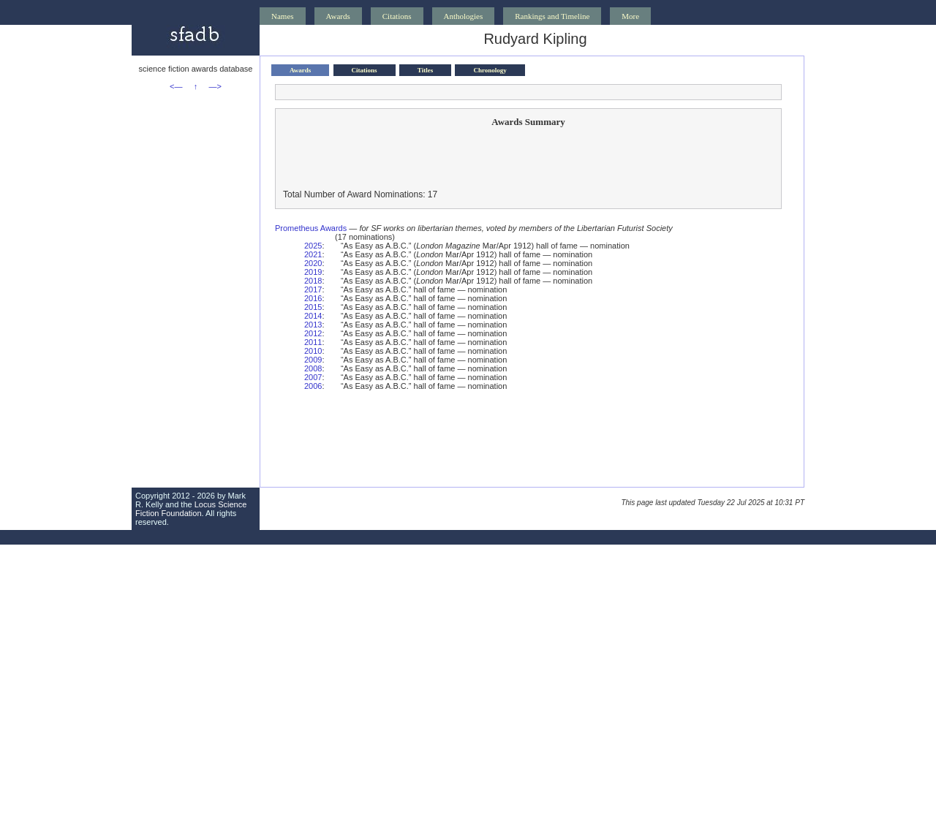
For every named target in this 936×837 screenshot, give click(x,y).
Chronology (489, 70)
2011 (313, 342)
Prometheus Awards (311, 228)
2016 (313, 298)
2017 (313, 289)
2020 (313, 263)
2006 (313, 386)
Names (282, 16)
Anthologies (463, 16)
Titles (425, 70)
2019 (313, 272)
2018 (313, 280)
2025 (313, 245)
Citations (397, 16)
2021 (313, 254)
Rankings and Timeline (552, 16)
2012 (313, 333)
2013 (313, 324)
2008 (313, 368)
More (630, 16)
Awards (338, 16)
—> (215, 86)
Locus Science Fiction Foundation (190, 509)
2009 (313, 359)
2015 (313, 307)
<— (176, 86)
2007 (313, 377)
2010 (313, 350)
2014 (313, 315)
